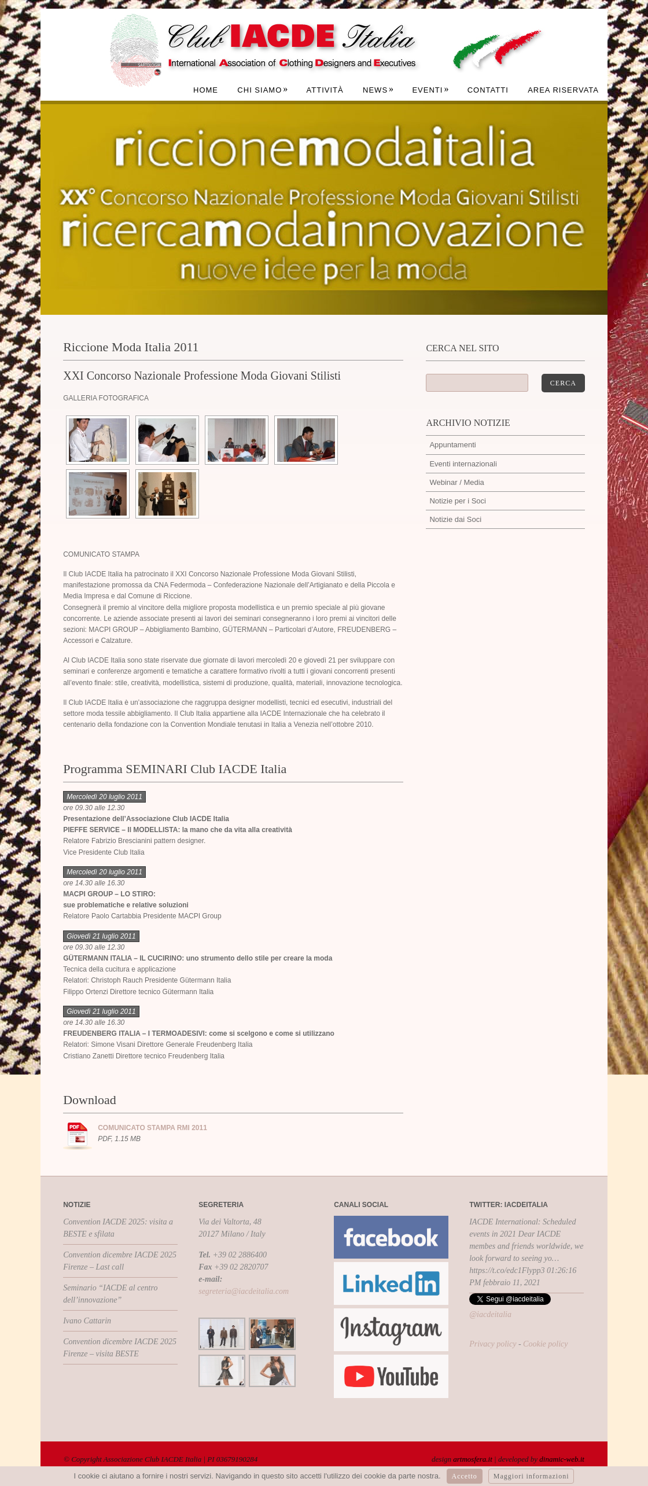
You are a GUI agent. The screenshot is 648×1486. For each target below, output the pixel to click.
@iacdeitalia (490, 1314)
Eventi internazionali (462, 463)
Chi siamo (262, 90)
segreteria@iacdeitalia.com (243, 1291)
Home (205, 90)
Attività (325, 90)
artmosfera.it (472, 1459)
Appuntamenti (452, 444)
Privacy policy (492, 1344)
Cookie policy (545, 1344)
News (378, 90)
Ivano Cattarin (87, 1320)
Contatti (488, 90)
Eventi (430, 90)
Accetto (464, 1476)
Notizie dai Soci (455, 519)
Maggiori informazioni (531, 1476)
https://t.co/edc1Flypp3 (506, 1270)
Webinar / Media (456, 482)
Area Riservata (563, 90)
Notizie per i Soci (457, 500)
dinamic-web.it (561, 1459)
